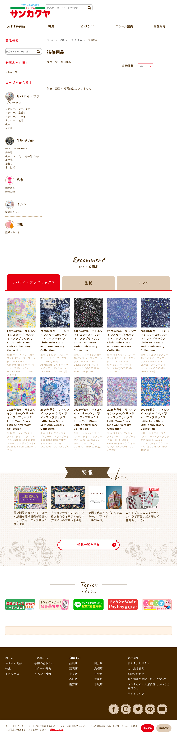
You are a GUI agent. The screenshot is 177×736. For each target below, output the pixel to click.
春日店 (73, 680)
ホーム (50, 40)
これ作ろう (41, 658)
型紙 (14, 224)
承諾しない (164, 728)
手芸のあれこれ (44, 664)
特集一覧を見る (88, 545)
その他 (9, 128)
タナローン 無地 (14, 120)
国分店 (98, 664)
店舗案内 (75, 658)
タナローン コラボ (15, 116)
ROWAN (10, 191)
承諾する (146, 728)
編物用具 (10, 188)
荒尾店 (98, 680)
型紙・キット (12, 232)
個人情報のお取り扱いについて (147, 680)
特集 (8, 669)
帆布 (7, 124)
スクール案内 (124, 24)
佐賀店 (98, 674)
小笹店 (73, 674)
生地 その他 (19, 141)
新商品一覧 (11, 72)
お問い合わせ (136, 674)
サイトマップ (136, 694)
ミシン (16, 204)
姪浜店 (73, 664)
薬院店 (73, 669)
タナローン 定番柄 (15, 112)
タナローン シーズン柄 (18, 108)
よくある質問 (136, 669)
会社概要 (133, 658)
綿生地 (9, 152)
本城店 (98, 685)
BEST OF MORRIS (16, 148)
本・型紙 (10, 167)
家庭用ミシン (12, 212)
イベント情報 (42, 674)
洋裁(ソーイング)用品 (71, 40)
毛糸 (14, 180)
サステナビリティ (139, 664)
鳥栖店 (98, 669)
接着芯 (9, 163)
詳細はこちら (56, 730)
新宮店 (73, 685)
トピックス (12, 674)
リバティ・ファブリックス (22, 98)
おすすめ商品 (13, 664)
